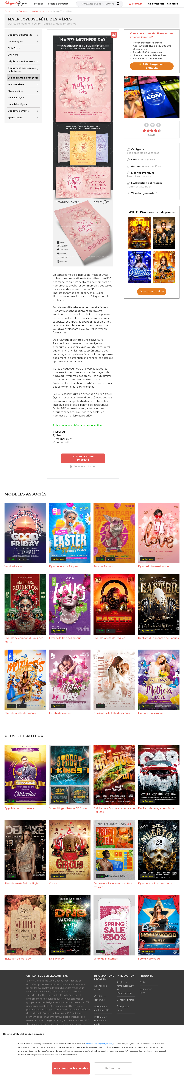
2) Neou (58, 435)
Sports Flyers (15, 117)
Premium (135, 3)
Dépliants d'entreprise (20, 35)
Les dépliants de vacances (143, 153)
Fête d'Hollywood (149, 958)
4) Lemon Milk (61, 442)
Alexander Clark (151, 166)
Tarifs (142, 982)
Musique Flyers (16, 84)
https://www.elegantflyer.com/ (99, 1044)
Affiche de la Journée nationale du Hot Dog (114, 810)
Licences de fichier (100, 987)
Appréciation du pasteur (19, 808)
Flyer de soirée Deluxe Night (22, 883)
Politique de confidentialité (101, 1008)
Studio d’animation (58, 3)
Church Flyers (15, 41)
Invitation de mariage (18, 958)
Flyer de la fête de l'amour (65, 638)
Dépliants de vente (18, 111)
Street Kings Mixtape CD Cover (68, 808)
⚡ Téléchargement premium (152, 66)
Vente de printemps (106, 958)
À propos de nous (123, 1008)
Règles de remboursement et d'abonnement (125, 987)
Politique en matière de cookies (100, 1021)
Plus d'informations (139, 176)
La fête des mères (60, 713)
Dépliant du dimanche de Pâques (158, 638)
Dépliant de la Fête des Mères (112, 713)
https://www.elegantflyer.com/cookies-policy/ (100, 1047)
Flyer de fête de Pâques (63, 566)
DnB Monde (56, 958)
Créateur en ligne (146, 991)
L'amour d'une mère (150, 713)
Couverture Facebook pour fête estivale (113, 885)
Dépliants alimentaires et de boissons (22, 70)
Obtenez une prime (152, 291)
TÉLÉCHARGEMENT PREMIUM (83, 458)
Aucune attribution (83, 466)
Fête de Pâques (103, 566)
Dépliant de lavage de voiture (156, 808)
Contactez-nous (125, 999)
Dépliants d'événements (21, 61)
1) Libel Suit (59, 431)
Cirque (53, 883)
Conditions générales (99, 998)
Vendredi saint (13, 566)
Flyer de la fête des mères (20, 713)
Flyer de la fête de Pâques (109, 638)
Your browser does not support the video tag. (151, 97)
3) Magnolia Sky (62, 439)
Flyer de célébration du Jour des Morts (24, 640)
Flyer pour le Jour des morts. (155, 883)
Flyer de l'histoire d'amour (154, 566)
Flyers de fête (15, 91)
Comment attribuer (139, 186)
